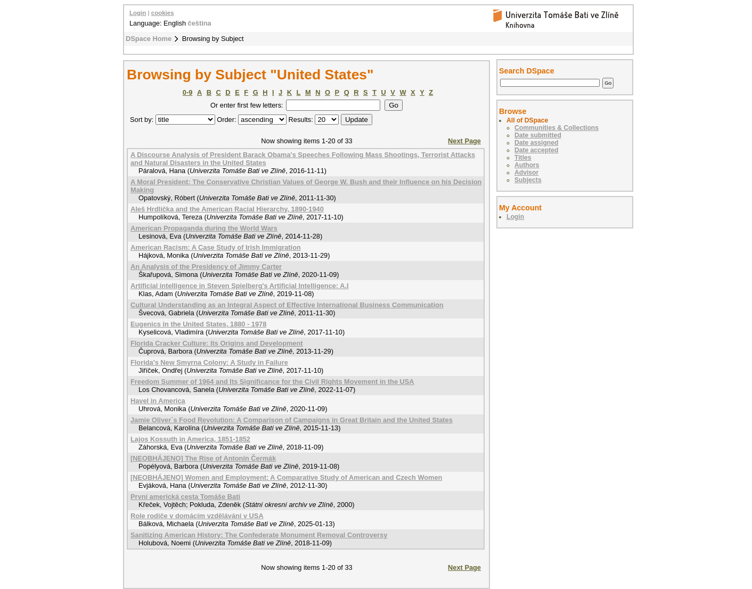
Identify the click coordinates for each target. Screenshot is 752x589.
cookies (162, 13)
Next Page (464, 141)
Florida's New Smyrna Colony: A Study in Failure (209, 362)
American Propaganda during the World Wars (203, 228)
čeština (199, 23)
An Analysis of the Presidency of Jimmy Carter (206, 267)
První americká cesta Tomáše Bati (185, 497)
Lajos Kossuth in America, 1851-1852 (190, 439)
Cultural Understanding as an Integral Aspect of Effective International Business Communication (287, 305)
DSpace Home (148, 39)
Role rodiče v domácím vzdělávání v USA (197, 516)
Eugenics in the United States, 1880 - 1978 (198, 324)
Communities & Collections (556, 128)
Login (137, 13)
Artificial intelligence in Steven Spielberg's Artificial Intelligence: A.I (239, 286)
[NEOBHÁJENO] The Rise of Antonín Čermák (203, 458)
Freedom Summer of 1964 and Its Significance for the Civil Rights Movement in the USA (272, 382)
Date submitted (537, 135)
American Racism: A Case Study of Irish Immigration (215, 247)
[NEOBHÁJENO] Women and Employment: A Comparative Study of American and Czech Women (286, 477)
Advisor (526, 172)
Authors (527, 165)
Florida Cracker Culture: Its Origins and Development (216, 343)
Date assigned (536, 142)
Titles (523, 157)
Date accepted (536, 150)
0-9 (188, 92)
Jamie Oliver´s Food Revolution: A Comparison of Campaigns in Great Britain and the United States (291, 420)
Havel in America (157, 401)
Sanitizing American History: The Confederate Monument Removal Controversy (258, 535)
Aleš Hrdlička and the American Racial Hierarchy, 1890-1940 (227, 209)
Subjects (528, 180)
